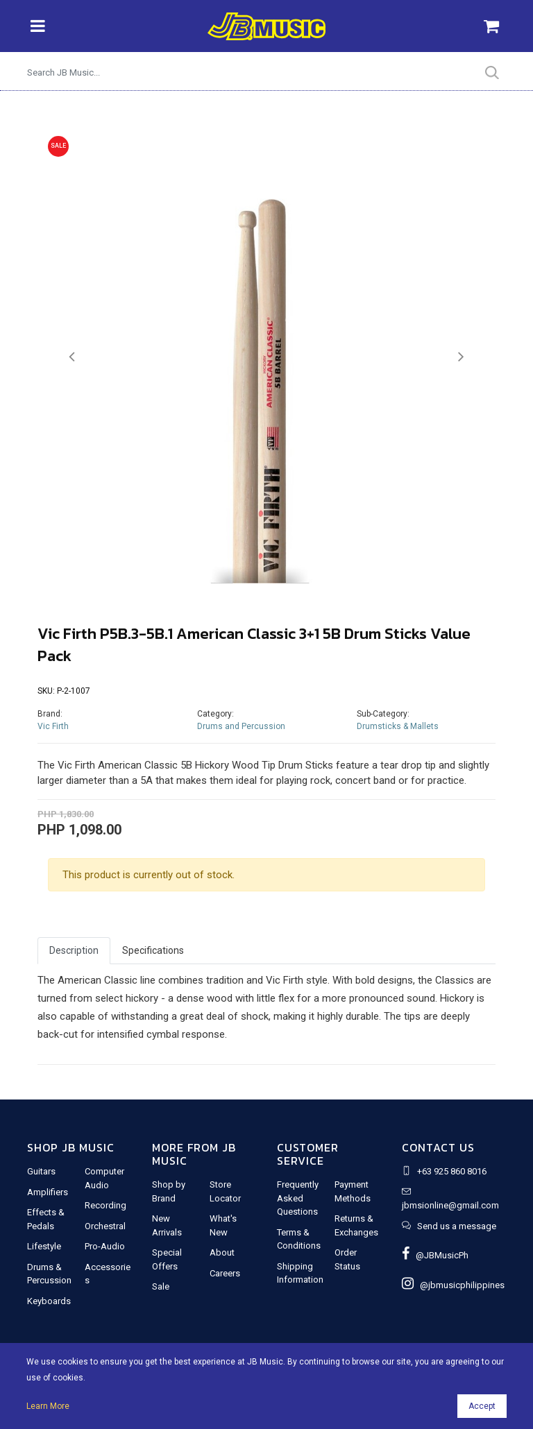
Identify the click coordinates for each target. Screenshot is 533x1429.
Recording (105, 1205)
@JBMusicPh (435, 1255)
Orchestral (105, 1226)
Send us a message (456, 1226)
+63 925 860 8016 (452, 1171)
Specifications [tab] (153, 950)
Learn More (47, 1406)
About (222, 1252)
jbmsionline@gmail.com (450, 1205)
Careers (225, 1273)
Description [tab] (74, 950)
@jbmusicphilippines (453, 1285)
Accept (482, 1406)
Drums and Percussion (241, 726)
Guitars (41, 1171)
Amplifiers (47, 1192)
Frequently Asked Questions (298, 1198)
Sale (160, 1286)
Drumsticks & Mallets (398, 726)
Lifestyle (44, 1246)
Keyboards (49, 1301)
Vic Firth (53, 726)
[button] (71, 357)
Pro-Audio (105, 1246)
